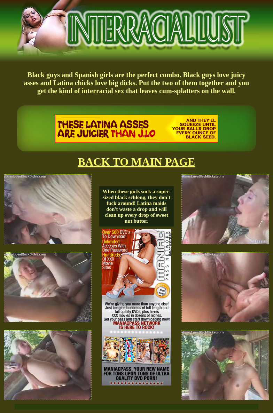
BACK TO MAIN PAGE (136, 162)
